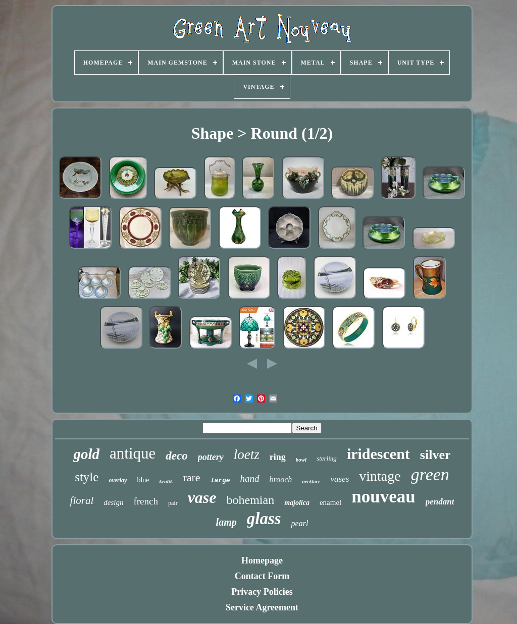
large (220, 480)
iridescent (378, 453)
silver (435, 454)
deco (176, 455)
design (113, 502)
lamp (226, 522)
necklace (311, 481)
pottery (211, 457)
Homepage (262, 560)
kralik (166, 481)
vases (339, 479)
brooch (281, 479)
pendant (440, 501)
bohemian (251, 499)
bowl (301, 460)
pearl (299, 523)
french (145, 501)
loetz (247, 454)
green (430, 474)
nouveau (383, 496)
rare (191, 477)
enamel (330, 502)
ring (278, 457)
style (86, 477)
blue (143, 480)
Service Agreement (262, 607)
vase (202, 497)
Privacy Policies (261, 592)
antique (133, 453)
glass (264, 518)
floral (82, 500)
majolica (296, 502)
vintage (379, 476)
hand (250, 478)
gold (86, 454)
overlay (118, 480)
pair (173, 502)
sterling (327, 458)
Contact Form (262, 576)
